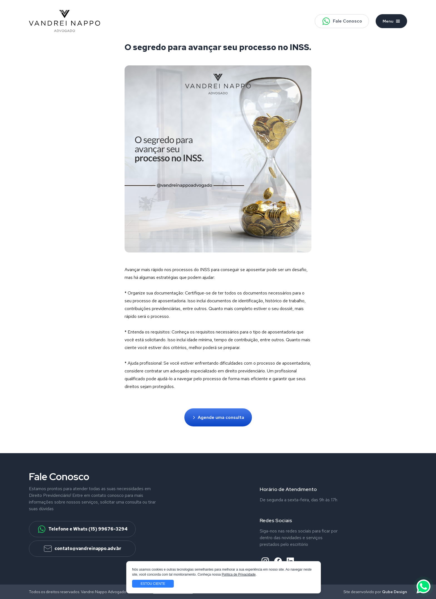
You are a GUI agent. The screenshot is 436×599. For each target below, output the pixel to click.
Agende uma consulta (218, 417)
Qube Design (394, 591)
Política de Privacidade (239, 574)
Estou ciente (153, 584)
